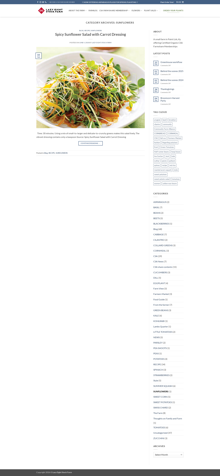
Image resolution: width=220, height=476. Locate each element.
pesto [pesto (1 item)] (164, 161)
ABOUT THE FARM (78, 10)
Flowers (137, 10)
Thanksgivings (167, 89)
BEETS (156, 218)
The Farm (157, 413)
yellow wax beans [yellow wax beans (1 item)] (170, 183)
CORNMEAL (159, 250)
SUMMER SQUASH (162, 386)
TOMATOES (159, 427)
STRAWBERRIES (161, 375)
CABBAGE (158, 234)
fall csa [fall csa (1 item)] (163, 138)
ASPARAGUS (159, 202)
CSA (155, 256)
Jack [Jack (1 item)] (167, 156)
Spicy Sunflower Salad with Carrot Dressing (90, 34)
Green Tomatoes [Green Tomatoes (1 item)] (167, 147)
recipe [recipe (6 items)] (164, 165)
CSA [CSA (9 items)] (156, 138)
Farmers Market (161, 294)
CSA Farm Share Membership (114, 10)
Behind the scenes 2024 (172, 80)
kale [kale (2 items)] (173, 156)
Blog (81, 30)
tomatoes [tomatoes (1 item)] (176, 179)
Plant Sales (151, 10)
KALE (156, 315)
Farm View (158, 288)
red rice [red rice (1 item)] (172, 165)
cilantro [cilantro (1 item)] (157, 124)
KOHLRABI (159, 321)
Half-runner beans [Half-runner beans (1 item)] (161, 152)
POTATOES (158, 359)
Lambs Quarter (160, 326)
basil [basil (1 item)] (164, 120)
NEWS (156, 337)
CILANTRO (158, 239)
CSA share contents (162, 267)
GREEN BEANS (160, 310)
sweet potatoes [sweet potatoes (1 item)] (160, 174)
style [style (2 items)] (176, 170)
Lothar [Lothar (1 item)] (157, 161)
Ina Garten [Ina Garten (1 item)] (158, 156)
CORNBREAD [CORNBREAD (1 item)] (159, 133)
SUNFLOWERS (96, 30)
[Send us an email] (43, 2)
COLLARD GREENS (162, 245)
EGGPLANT (159, 283)
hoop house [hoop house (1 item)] (175, 152)
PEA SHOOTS (160, 348)
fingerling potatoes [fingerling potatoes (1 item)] (169, 142)
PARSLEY (157, 342)
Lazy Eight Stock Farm (102, 42)
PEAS (156, 353)
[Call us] (46, 2)
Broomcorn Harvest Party (170, 99)
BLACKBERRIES (161, 223)
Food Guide (159, 299)
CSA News (158, 261)
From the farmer (161, 304)
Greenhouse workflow (171, 62)
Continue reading (90, 143)
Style (155, 380)
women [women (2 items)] (157, 183)
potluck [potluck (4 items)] (172, 161)
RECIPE (87, 30)
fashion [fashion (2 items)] (157, 142)
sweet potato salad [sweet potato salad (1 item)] (161, 179)
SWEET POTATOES (162, 402)
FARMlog (93, 10)
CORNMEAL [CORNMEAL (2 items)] (173, 133)
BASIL (156, 207)
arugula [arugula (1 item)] (157, 120)
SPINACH (158, 369)
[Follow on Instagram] (40, 2)
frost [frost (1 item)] (156, 147)
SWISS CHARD (160, 407)
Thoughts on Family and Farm (167, 418)
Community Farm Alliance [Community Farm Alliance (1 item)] (164, 129)
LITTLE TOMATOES (162, 331)
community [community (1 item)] (167, 124)
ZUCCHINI (158, 438)
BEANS (156, 212)
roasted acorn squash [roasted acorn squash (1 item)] (162, 170)
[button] (180, 2)
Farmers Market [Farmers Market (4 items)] (174, 138)
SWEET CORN (160, 396)
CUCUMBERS (160, 272)
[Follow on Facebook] (38, 2)
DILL (155, 277)
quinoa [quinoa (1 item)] (157, 165)
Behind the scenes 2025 (172, 71)
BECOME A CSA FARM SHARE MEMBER (62, 2)
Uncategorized (160, 432)
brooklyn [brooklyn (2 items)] (172, 120)
